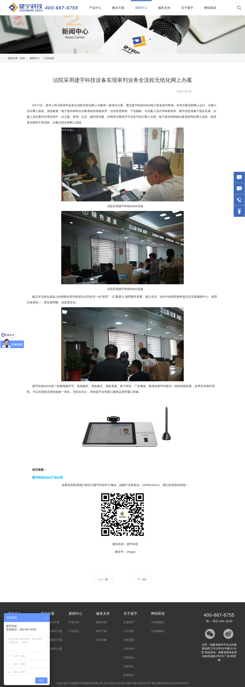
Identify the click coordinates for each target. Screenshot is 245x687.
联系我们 (128, 675)
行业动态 (49, 58)
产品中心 (95, 7)
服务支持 (164, 7)
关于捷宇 (187, 7)
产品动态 (74, 631)
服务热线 (101, 622)
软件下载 (101, 631)
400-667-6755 (61, 7)
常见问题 (101, 639)
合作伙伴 (128, 648)
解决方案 (118, 7)
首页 (22, 58)
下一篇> (142, 579)
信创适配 (128, 639)
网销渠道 (210, 7)
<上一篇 (103, 579)
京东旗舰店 (157, 631)
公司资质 (128, 631)
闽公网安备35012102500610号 (170, 683)
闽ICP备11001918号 (139, 683)
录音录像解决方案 (51, 639)
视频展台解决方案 (51, 648)
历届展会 (128, 657)
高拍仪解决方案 (50, 622)
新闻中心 (143, 4)
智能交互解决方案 (51, 631)
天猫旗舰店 (157, 622)
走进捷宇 (128, 622)
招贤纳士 (128, 666)
